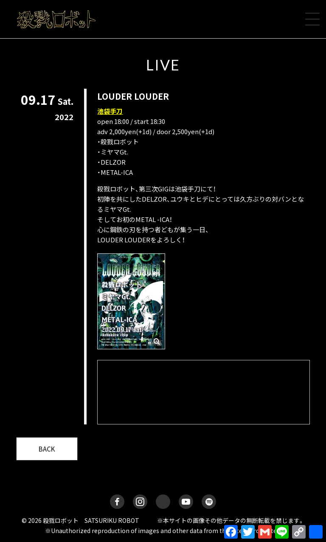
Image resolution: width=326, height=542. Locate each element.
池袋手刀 (110, 111)
